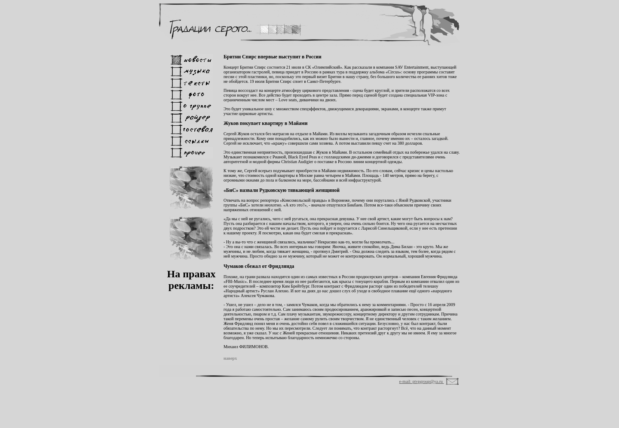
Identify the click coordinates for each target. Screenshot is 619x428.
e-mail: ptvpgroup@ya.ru (421, 381)
